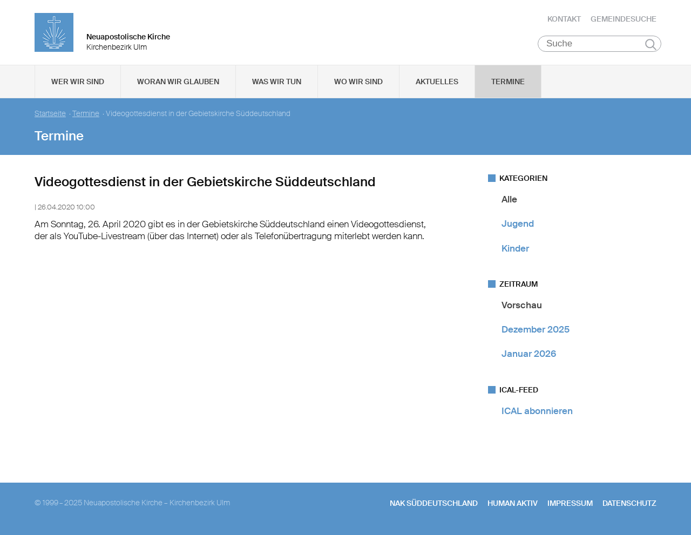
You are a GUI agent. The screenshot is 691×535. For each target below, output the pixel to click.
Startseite (50, 113)
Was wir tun (276, 81)
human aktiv (512, 503)
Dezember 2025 (536, 329)
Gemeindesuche (623, 19)
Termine (508, 81)
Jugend (518, 223)
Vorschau (522, 305)
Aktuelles (437, 81)
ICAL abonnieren (537, 411)
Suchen (650, 44)
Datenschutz (629, 503)
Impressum (570, 503)
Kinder (515, 248)
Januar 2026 (529, 354)
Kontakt (564, 19)
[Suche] (599, 44)
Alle (509, 199)
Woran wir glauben (178, 81)
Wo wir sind (358, 81)
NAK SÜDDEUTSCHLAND (434, 503)
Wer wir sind (77, 81)
